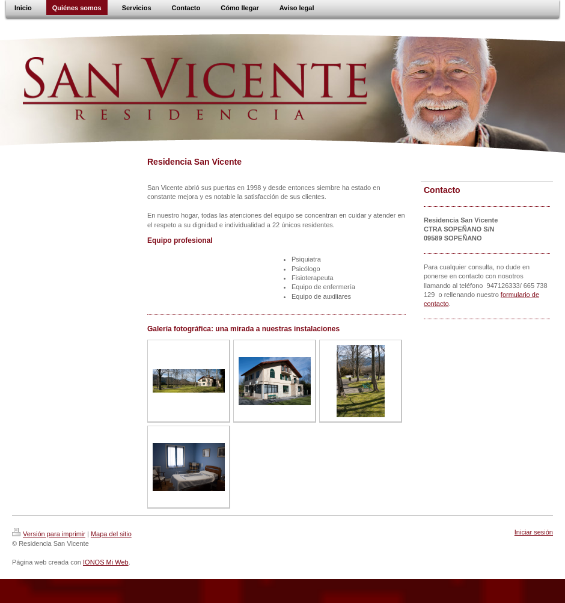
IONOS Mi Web (106, 562)
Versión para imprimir (48, 533)
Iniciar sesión (534, 532)
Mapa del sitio (111, 533)
